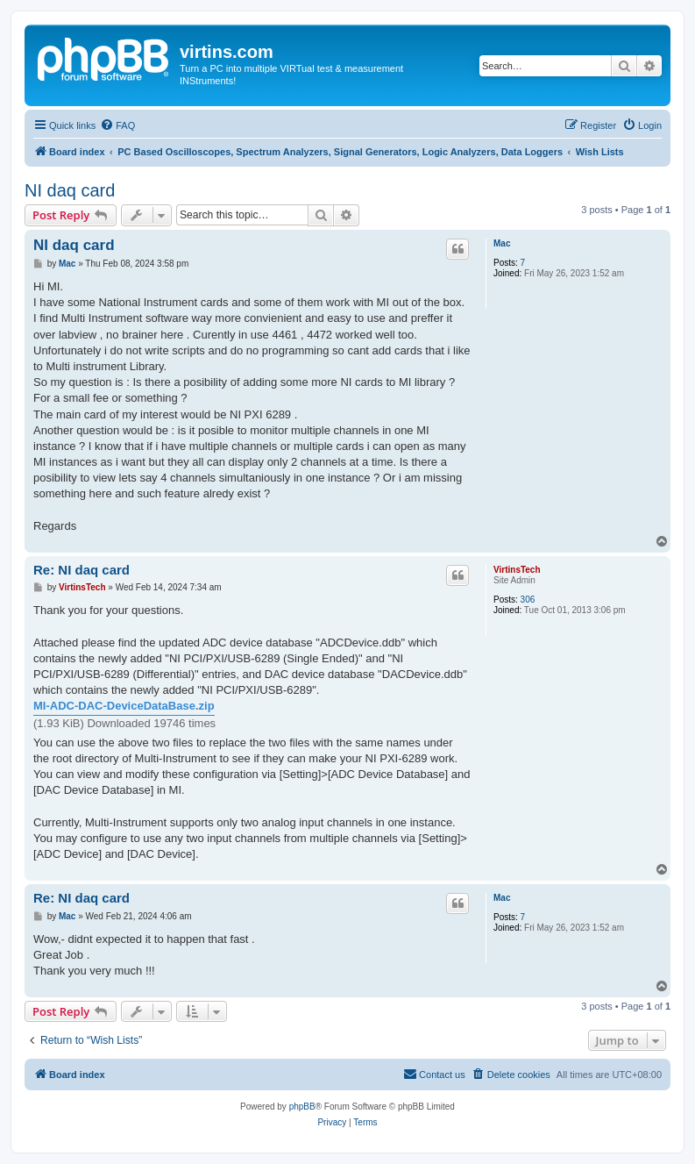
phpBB (302, 1106)
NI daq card (70, 190)
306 (528, 599)
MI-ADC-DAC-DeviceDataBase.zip (124, 705)
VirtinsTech (517, 570)
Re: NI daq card (81, 569)
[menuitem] (117, 125)
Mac (501, 243)
